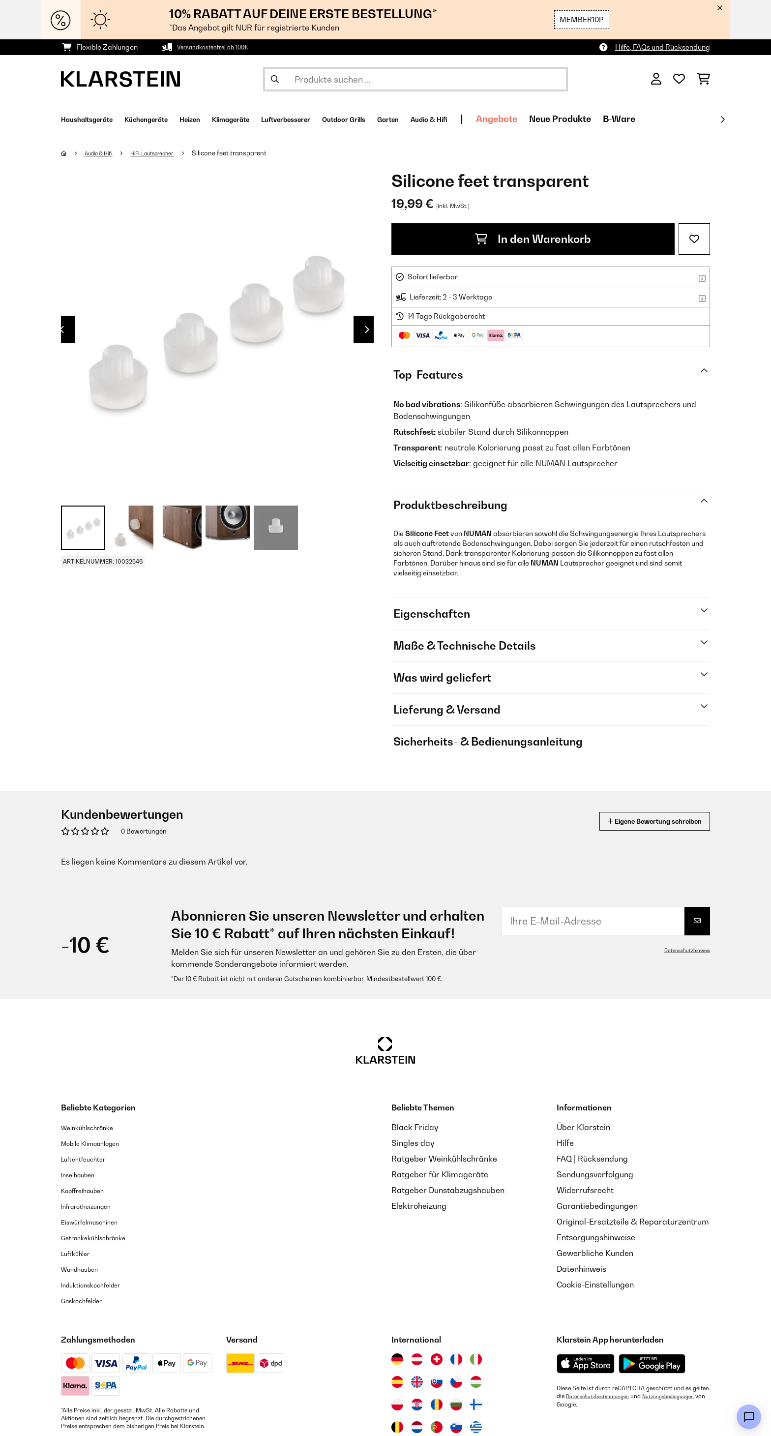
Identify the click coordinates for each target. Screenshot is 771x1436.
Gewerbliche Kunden (595, 1253)
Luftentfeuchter (90, 1159)
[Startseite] (73, 153)
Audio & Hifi (104, 153)
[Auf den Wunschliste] (694, 239)
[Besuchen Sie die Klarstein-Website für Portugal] (437, 1427)
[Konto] (656, 79)
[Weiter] (722, 119)
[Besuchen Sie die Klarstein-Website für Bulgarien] (456, 1404)
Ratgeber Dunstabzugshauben (447, 1190)
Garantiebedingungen (597, 1206)
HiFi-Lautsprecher (168, 153)
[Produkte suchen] (415, 79)
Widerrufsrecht (585, 1190)
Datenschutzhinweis (683, 950)
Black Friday (414, 1127)
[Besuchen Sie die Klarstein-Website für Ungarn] (476, 1382)
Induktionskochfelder (100, 1284)
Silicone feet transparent (250, 153)
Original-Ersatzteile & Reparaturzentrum (633, 1222)
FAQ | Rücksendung (592, 1159)
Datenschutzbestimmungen (603, 1396)
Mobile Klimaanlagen (100, 1143)
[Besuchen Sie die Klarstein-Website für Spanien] (397, 1382)
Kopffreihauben (90, 1190)
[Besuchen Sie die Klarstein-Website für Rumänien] (437, 1404)
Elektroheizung (418, 1206)
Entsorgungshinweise (596, 1237)
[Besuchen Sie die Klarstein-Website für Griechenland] (476, 1428)
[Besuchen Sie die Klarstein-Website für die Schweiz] (437, 1359)
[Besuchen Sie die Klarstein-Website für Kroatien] (417, 1404)
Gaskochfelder (88, 1300)
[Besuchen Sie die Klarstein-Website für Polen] (397, 1404)
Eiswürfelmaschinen (98, 1222)
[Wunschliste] (679, 79)
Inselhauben (83, 1174)
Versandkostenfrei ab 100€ (220, 47)
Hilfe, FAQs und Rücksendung (662, 47)
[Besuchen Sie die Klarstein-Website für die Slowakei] (437, 1382)
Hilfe (565, 1143)
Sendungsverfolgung (595, 1174)
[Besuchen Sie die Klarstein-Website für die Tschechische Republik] (456, 1382)
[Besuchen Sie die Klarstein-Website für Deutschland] (397, 1359)
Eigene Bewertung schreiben (636, 821)
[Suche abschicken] (275, 79)
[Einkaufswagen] (703, 79)
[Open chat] (749, 1417)
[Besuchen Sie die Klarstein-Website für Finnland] (476, 1404)
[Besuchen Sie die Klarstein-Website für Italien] (476, 1359)
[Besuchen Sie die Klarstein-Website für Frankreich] (456, 1359)
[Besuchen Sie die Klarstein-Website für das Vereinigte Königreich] (417, 1382)
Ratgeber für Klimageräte (439, 1174)
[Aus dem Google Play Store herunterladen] (652, 1364)
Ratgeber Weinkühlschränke (444, 1159)
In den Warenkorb (533, 239)
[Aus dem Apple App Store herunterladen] (586, 1363)
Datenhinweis (581, 1269)
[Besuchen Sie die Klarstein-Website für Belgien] (397, 1427)
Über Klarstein (583, 1127)
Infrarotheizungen (94, 1206)
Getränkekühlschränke (103, 1237)
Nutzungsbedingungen (587, 1404)
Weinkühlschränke (95, 1127)
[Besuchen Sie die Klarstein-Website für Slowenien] (456, 1427)
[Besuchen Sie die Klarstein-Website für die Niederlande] (417, 1427)
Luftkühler (80, 1253)
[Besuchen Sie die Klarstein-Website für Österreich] (417, 1359)
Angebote (612, 119)
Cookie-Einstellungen (595, 1284)
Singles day (412, 1143)
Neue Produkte (676, 119)
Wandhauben (86, 1269)
